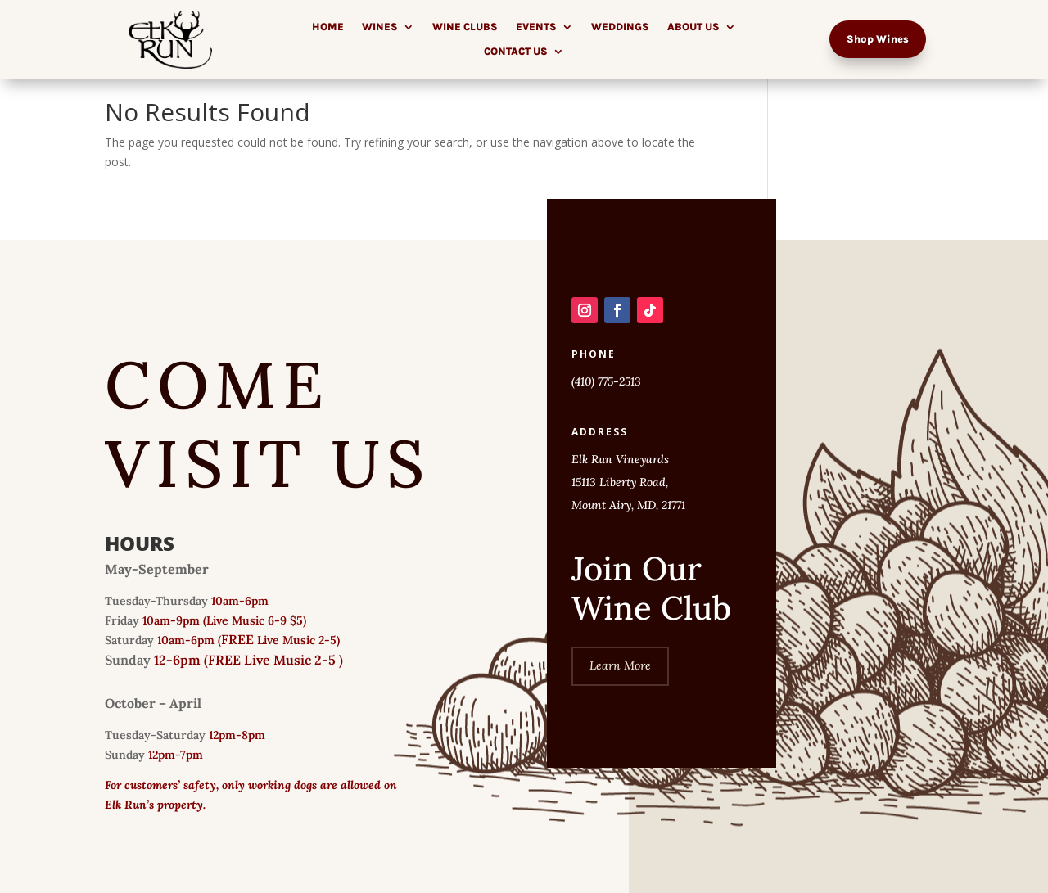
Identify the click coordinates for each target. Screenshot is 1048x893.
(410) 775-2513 (606, 381)
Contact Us (516, 51)
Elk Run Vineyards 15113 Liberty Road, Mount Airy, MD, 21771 (628, 482)
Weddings (620, 27)
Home (328, 27)
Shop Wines (878, 39)
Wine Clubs (465, 27)
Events (536, 27)
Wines (380, 27)
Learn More (620, 665)
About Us (693, 27)
